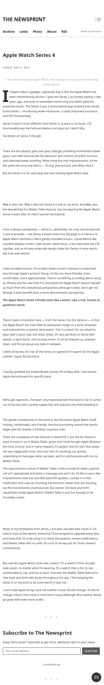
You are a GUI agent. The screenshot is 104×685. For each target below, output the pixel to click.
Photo (37, 31)
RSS (64, 31)
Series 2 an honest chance (76, 97)
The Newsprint (24, 19)
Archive (9, 31)
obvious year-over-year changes (41, 151)
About (52, 31)
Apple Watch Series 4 (29, 55)
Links (24, 31)
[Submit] (91, 651)
